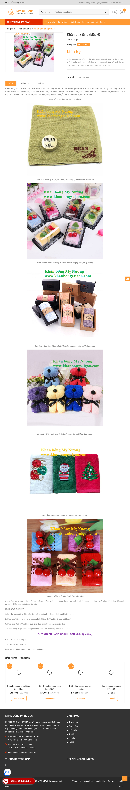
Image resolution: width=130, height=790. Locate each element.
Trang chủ (50, 22)
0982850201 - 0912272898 (20, 744)
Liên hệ (94, 22)
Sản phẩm (63, 22)
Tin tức (85, 22)
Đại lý (102, 22)
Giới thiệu (75, 22)
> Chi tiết (111, 698)
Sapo (7, 786)
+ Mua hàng (19, 698)
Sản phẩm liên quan (17, 658)
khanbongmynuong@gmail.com (94, 3)
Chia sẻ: (71, 77)
